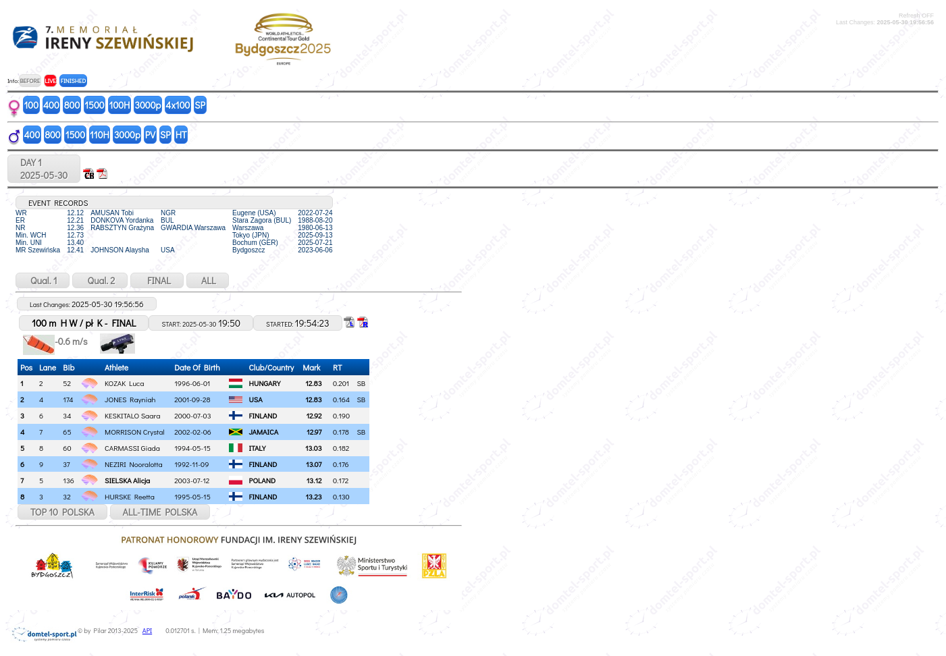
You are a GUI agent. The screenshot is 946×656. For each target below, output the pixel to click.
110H (99, 134)
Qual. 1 (42, 280)
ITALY (257, 448)
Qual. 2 (100, 280)
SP (199, 105)
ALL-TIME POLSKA (160, 511)
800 (72, 105)
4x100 (177, 105)
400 (51, 105)
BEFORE (30, 80)
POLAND (262, 480)
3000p (147, 105)
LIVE (50, 80)
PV (150, 134)
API (147, 630)
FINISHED (73, 80)
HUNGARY (265, 383)
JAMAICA (264, 432)
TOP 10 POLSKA (62, 511)
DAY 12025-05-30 (44, 169)
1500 (94, 105)
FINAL (157, 280)
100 (31, 105)
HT (181, 134)
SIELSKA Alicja (127, 480)
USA (256, 399)
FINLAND (263, 415)
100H (119, 105)
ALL (207, 280)
